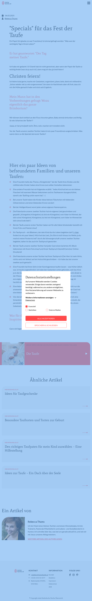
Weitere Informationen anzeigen (40, 297)
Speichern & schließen (46, 325)
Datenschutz (30, 300)
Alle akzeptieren (46, 318)
